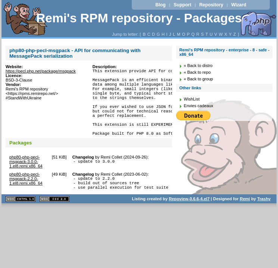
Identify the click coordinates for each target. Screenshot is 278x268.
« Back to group (198, 79)
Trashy (264, 219)
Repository (211, 4)
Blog (161, 4)
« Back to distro (198, 65)
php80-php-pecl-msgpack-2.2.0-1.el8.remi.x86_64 (26, 195)
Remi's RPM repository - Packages (139, 18)
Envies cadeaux (198, 105)
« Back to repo (197, 72)
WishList (191, 99)
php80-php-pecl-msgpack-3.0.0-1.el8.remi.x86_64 (26, 178)
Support (182, 4)
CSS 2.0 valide (54, 219)
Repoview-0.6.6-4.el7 (189, 219)
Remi (245, 219)
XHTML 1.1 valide (20, 219)
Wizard (238, 4)
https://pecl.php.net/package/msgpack (41, 71)
